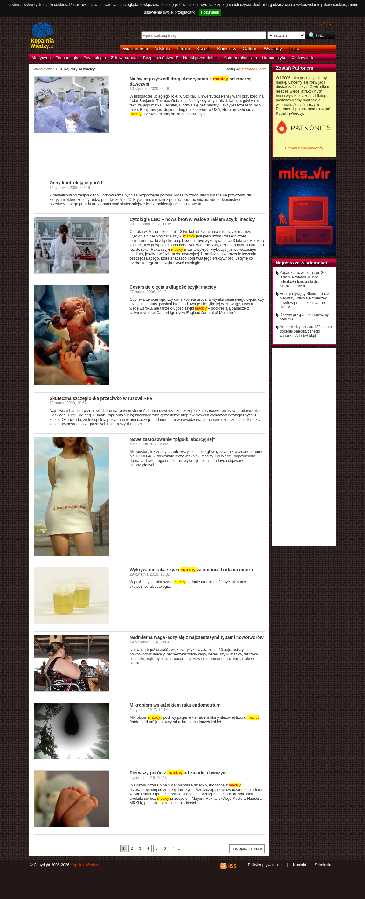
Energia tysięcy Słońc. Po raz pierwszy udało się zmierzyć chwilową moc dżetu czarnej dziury (304, 300)
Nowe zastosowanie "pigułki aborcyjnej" (172, 439)
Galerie (250, 48)
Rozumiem (210, 12)
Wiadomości (135, 48)
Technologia (67, 57)
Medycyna (41, 57)
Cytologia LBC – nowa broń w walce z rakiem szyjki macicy (192, 219)
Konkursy (226, 48)
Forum (183, 48)
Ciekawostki (303, 57)
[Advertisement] (149, 158)
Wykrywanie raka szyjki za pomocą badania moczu (191, 569)
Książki (203, 48)
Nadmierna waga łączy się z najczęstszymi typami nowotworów (197, 637)
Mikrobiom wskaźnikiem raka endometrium (175, 705)
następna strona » (246, 849)
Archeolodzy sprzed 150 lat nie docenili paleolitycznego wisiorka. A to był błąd (306, 331)
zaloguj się (322, 22)
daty (262, 69)
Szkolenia (323, 865)
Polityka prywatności (265, 865)
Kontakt (299, 865)
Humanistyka (274, 57)
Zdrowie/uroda (124, 57)
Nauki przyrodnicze (201, 57)
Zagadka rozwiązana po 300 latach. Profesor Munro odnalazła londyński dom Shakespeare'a (304, 279)
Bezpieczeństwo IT (160, 57)
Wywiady (273, 48)
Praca (294, 48)
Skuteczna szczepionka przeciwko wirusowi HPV (101, 398)
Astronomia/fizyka (240, 57)
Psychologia (94, 57)
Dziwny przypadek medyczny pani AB (304, 316)
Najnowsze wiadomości (301, 262)
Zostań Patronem (294, 68)
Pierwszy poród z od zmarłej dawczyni (178, 772)
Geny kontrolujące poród (76, 182)
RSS (232, 866)
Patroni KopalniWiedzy (304, 148)
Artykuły (162, 48)
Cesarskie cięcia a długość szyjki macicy (173, 287)
